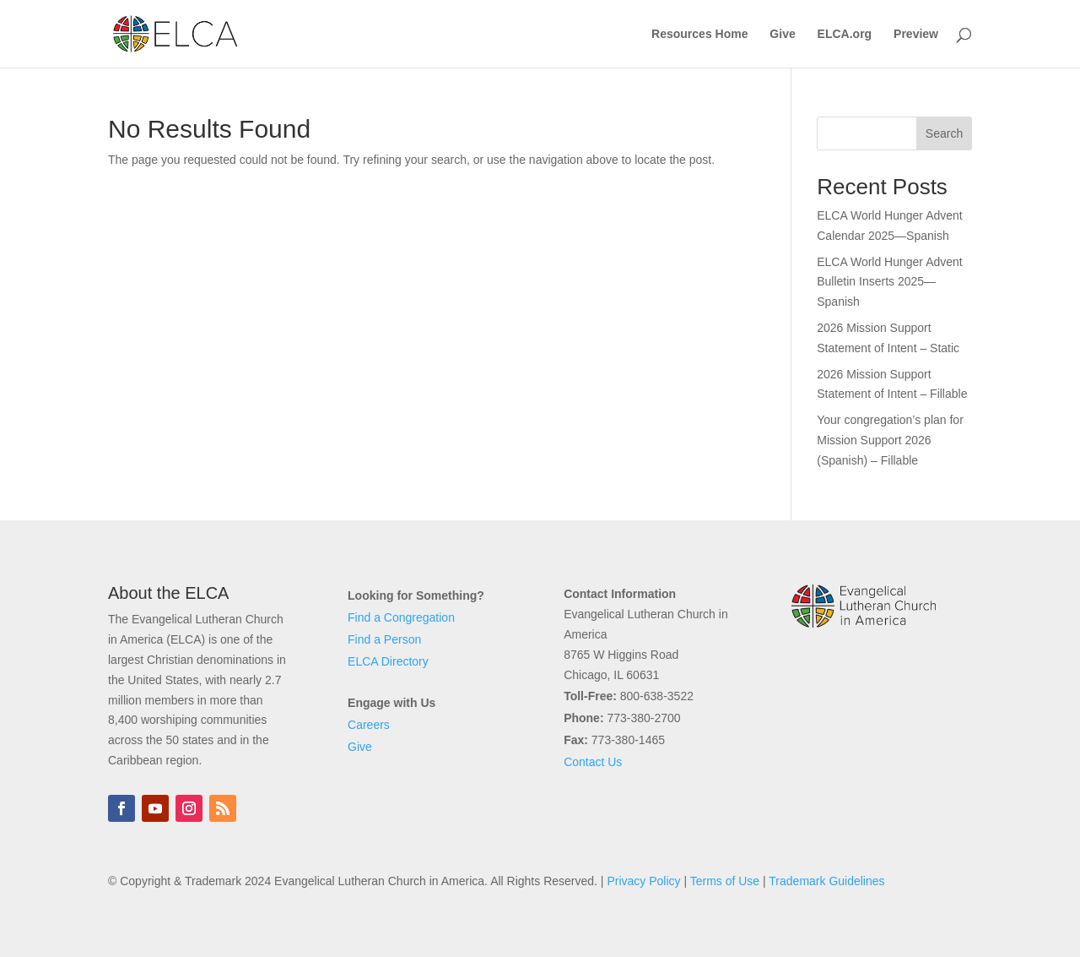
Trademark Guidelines (826, 881)
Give (782, 34)
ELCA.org (845, 34)
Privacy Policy (643, 881)
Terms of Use (724, 881)
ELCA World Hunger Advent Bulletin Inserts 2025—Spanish (890, 282)
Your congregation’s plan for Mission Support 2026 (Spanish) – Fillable (890, 440)
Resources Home (699, 34)
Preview (916, 34)
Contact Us (593, 762)
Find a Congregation (401, 617)
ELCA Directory (388, 661)
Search (944, 133)
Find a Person (384, 639)
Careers (369, 724)
